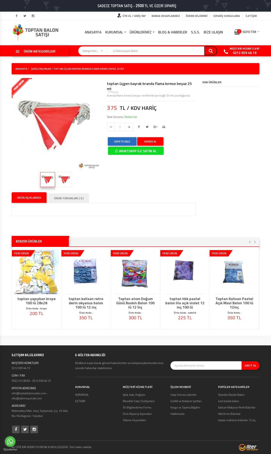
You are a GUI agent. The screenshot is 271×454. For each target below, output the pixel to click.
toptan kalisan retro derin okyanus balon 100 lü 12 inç (86, 303)
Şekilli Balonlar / (42, 69)
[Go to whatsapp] (10, 441)
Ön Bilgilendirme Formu (137, 407)
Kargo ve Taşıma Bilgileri (185, 407)
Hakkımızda (177, 414)
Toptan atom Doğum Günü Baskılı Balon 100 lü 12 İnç (135, 303)
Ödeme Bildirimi (196, 16)
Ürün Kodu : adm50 (185, 313)
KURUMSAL (114, 32)
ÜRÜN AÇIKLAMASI (29, 197)
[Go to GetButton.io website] (10, 449)
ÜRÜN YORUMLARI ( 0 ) (69, 198)
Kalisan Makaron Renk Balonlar (237, 407)
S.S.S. (195, 32)
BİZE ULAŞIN (213, 32)
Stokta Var (130, 117)
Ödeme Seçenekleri (134, 420)
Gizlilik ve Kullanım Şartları (186, 401)
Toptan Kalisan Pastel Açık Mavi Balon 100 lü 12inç (234, 303)
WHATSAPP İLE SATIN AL (136, 151)
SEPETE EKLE (122, 141)
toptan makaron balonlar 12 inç (237, 420)
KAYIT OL (250, 365)
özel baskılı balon (228, 401)
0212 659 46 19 (244, 52)
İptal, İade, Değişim (134, 395)
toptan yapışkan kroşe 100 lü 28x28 (36, 301)
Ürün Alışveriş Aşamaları (137, 414)
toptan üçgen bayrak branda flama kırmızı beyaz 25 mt (149, 86)
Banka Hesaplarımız (166, 16)
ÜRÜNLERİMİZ (141, 32)
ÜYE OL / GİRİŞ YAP (131, 16)
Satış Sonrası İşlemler (183, 395)
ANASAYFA (93, 32)
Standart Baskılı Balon (231, 395)
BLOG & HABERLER (172, 32)
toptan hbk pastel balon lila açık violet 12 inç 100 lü (185, 303)
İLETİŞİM (251, 16)
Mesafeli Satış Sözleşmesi (139, 401)
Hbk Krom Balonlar (229, 414)
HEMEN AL (150, 141)
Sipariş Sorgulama (226, 16)
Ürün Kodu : (86, 313)
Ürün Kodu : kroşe (36, 308)
